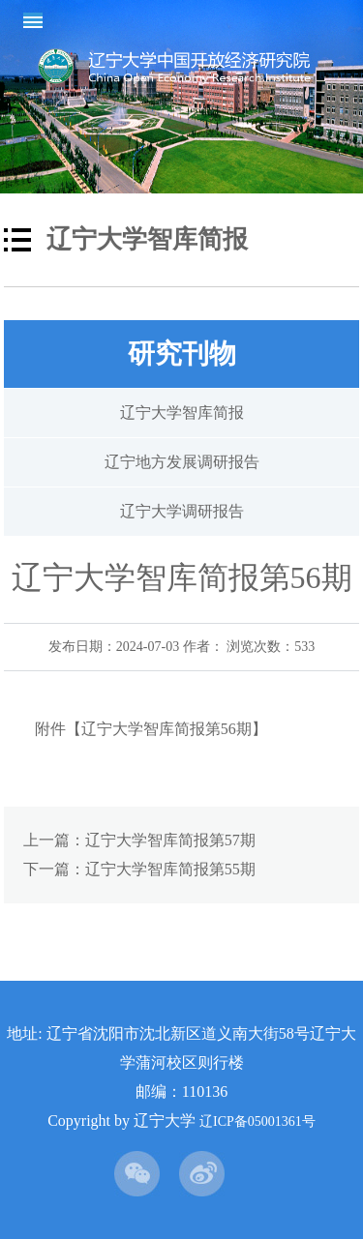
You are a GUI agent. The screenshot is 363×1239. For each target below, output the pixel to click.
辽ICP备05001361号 (257, 1121)
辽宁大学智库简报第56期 (166, 729)
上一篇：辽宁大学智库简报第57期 (139, 840)
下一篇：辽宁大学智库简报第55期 (139, 869)
